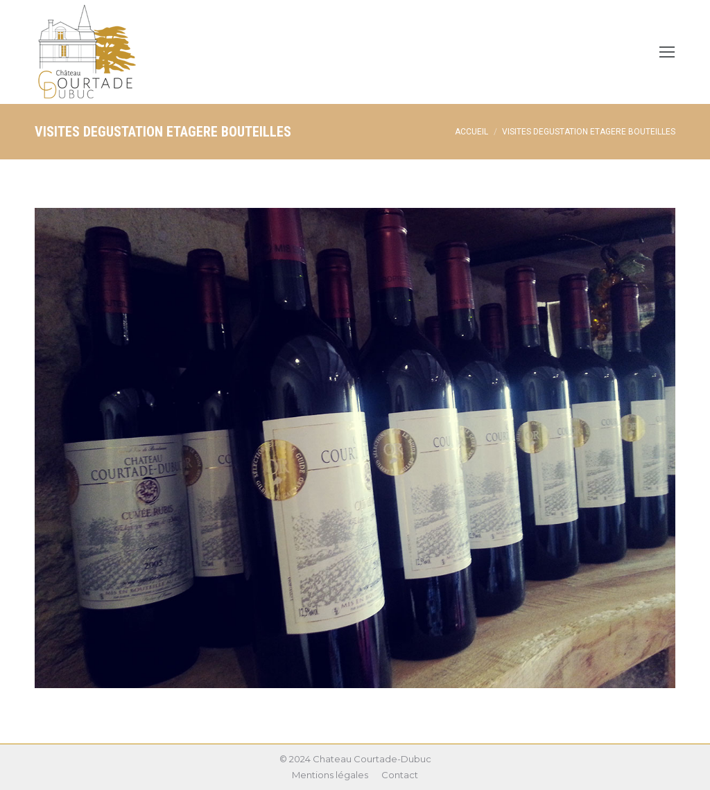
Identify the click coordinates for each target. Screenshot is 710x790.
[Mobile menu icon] (667, 52)
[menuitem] (330, 775)
